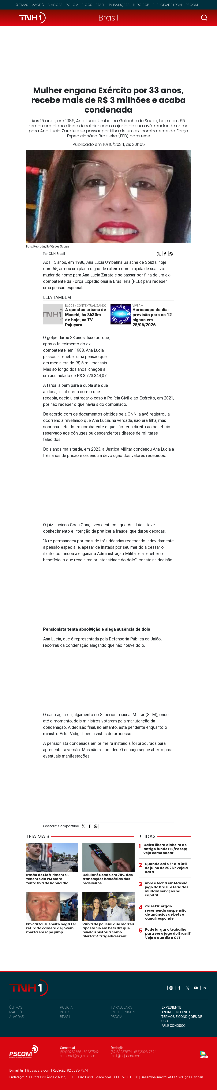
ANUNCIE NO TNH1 (175, 1012)
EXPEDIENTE (171, 1007)
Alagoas (55, 4)
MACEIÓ (15, 1012)
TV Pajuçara (119, 4)
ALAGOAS (16, 1017)
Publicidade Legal (167, 4)
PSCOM (116, 1017)
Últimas (22, 4)
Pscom (192, 4)
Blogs (87, 4)
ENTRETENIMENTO (125, 1012)
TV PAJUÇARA (121, 1007)
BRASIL (65, 1017)
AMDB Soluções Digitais (185, 1077)
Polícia (72, 4)
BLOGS (65, 1012)
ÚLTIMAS (15, 1007)
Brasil (100, 4)
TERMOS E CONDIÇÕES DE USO (181, 1019)
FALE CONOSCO (173, 1026)
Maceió (37, 4)
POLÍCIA (66, 1007)
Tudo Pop (141, 4)
